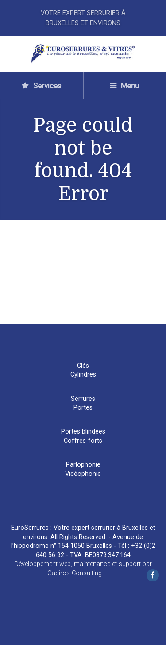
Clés (83, 366)
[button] (13, 631)
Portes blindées (83, 431)
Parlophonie (83, 464)
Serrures (83, 399)
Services (41, 85)
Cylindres (83, 374)
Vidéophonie (83, 474)
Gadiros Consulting (74, 573)
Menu (124, 85)
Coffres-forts (83, 441)
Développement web (43, 564)
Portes (83, 407)
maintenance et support (107, 564)
